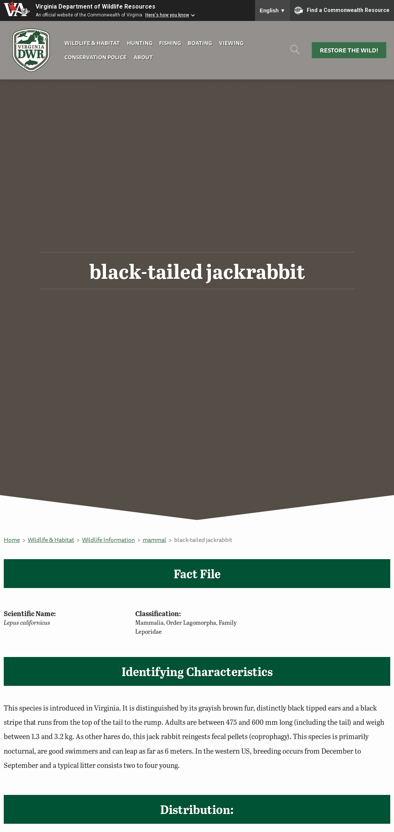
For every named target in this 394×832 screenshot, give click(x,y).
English (272, 10)
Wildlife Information (108, 540)
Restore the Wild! (349, 50)
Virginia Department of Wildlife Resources (95, 6)
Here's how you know (167, 15)
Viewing (231, 43)
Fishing (170, 43)
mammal (154, 540)
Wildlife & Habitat (92, 43)
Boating (200, 43)
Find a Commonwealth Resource (342, 10)
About (143, 57)
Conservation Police (95, 57)
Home (12, 540)
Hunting (139, 43)
